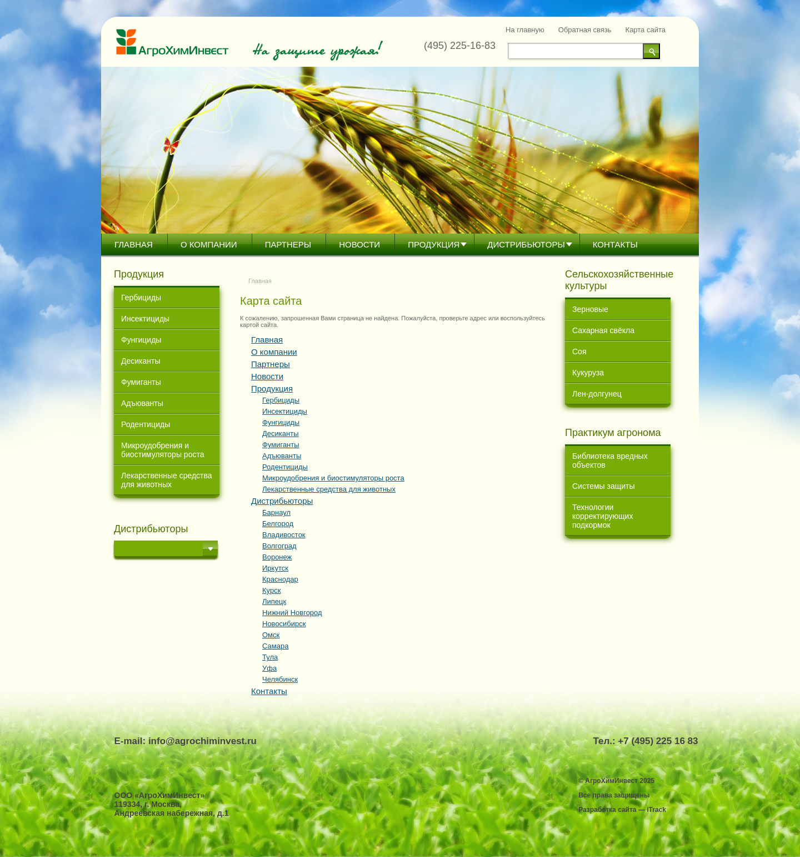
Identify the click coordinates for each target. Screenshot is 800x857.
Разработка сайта (607, 810)
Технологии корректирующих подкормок (602, 516)
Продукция (433, 244)
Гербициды (141, 297)
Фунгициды (141, 339)
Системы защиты (603, 486)
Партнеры (288, 244)
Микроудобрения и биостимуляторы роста (162, 450)
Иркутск (275, 568)
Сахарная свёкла (603, 330)
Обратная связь (585, 30)
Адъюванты (142, 403)
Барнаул (276, 512)
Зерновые (590, 309)
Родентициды (145, 424)
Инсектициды (145, 318)
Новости (359, 244)
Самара (275, 646)
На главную (525, 30)
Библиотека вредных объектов (610, 460)
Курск (271, 590)
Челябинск (280, 679)
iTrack (656, 810)
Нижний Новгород (292, 612)
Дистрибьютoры (525, 244)
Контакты (615, 244)
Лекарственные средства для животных (166, 480)
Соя (579, 351)
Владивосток (284, 535)
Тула (270, 657)
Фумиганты (141, 382)
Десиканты (141, 360)
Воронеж (277, 557)
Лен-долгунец (597, 393)
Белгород (277, 523)
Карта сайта (646, 30)
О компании (209, 244)
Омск (270, 635)
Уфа (269, 668)
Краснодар (280, 579)
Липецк (274, 601)
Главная (133, 244)
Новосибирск (284, 624)
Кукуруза (588, 372)
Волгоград (279, 546)
